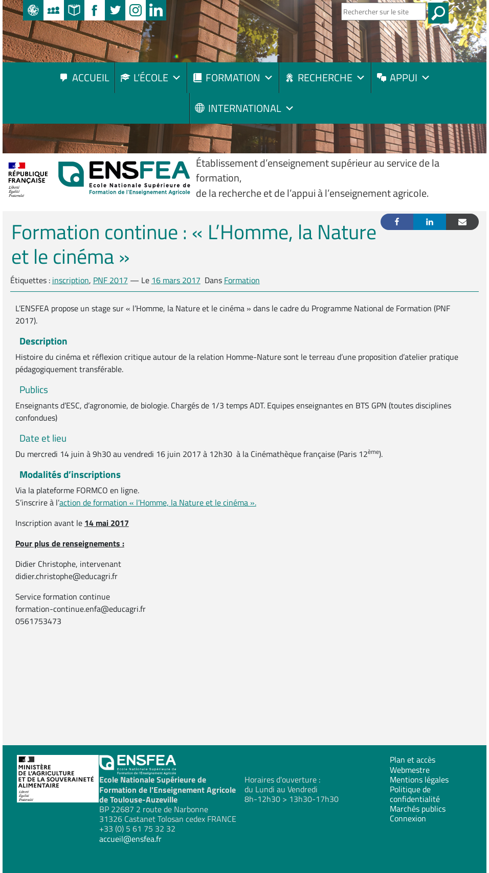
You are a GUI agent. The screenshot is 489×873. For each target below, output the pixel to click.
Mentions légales (419, 779)
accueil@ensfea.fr (130, 839)
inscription (70, 280)
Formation (240, 77)
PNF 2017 (110, 280)
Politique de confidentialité (415, 794)
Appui (410, 77)
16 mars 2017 (176, 280)
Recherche (332, 77)
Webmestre (410, 770)
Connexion (408, 818)
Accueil (90, 77)
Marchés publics (418, 808)
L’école (158, 77)
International (251, 108)
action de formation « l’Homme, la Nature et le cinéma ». (157, 502)
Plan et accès (412, 759)
